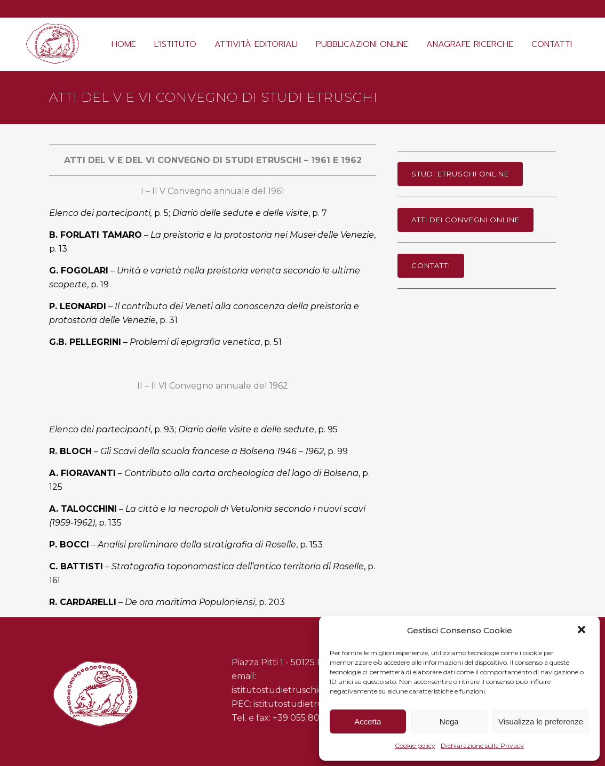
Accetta (367, 721)
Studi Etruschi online (460, 174)
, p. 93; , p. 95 (193, 429)
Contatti (430, 265)
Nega (449, 721)
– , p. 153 (186, 544)
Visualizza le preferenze (540, 721)
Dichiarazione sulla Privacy (482, 745)
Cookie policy (415, 745)
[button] (582, 630)
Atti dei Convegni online (465, 219)
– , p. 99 (198, 451)
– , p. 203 (167, 602)
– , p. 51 (165, 342)
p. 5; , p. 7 (188, 213)
